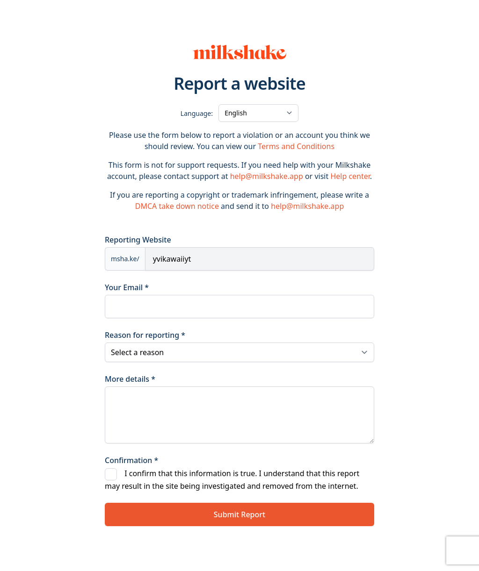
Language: (197, 113)
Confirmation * (131, 460)
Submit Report (239, 514)
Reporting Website (138, 240)
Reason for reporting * (145, 335)
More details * (130, 379)
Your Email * (127, 287)
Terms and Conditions (296, 146)
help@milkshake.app (266, 176)
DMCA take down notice (177, 206)
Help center (350, 176)
